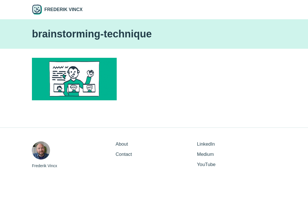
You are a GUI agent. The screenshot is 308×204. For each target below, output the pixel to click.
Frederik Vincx (57, 10)
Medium (205, 154)
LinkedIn (206, 144)
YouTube (206, 164)
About (122, 144)
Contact (124, 154)
